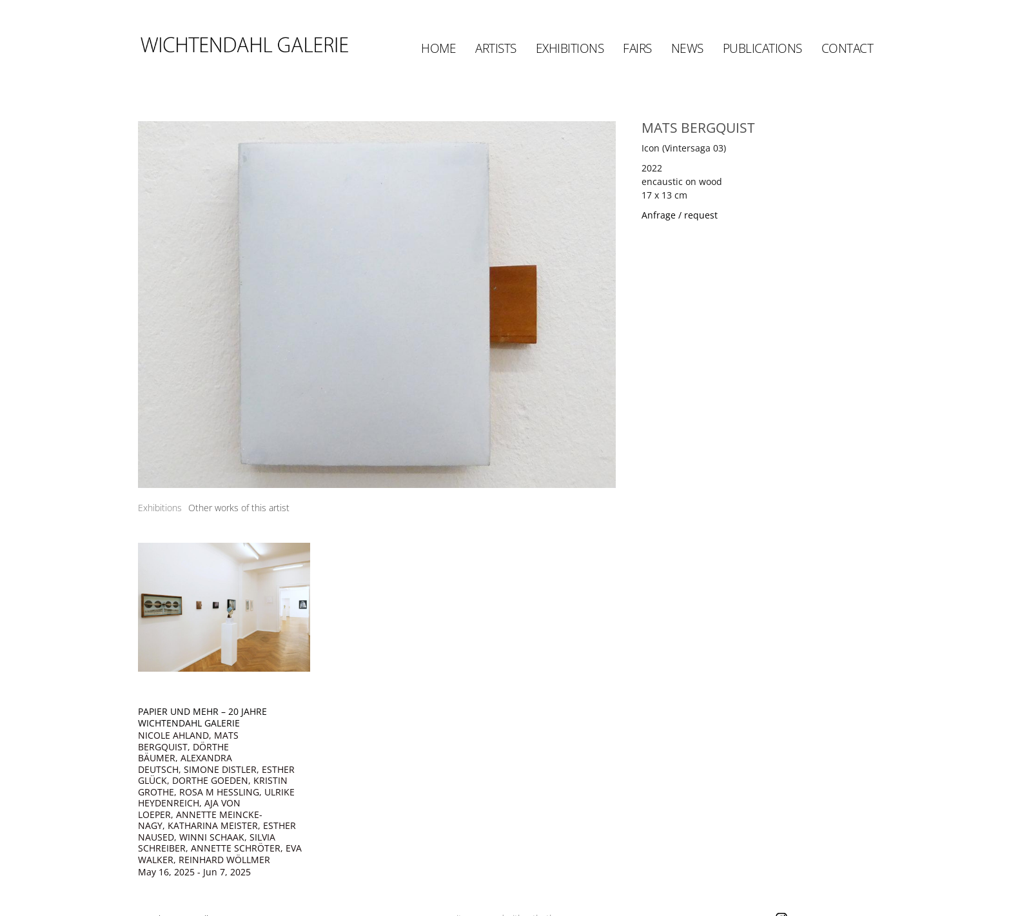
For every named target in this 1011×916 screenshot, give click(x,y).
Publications (762, 48)
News (687, 48)
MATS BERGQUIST (698, 128)
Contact (847, 48)
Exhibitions (570, 48)
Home (438, 48)
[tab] (160, 507)
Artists (495, 48)
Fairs (637, 48)
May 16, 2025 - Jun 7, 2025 (194, 872)
